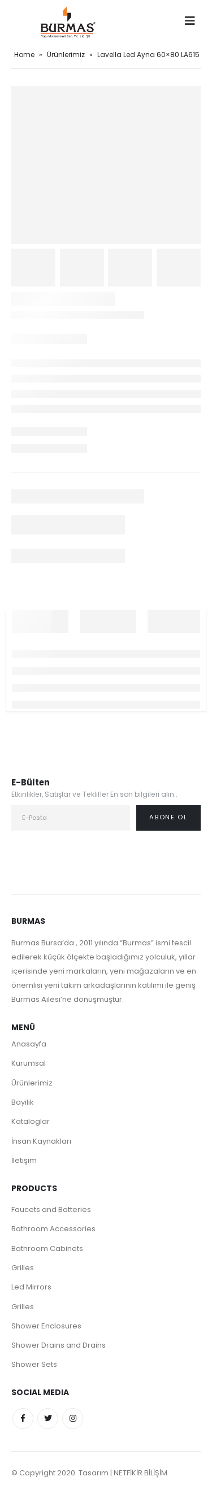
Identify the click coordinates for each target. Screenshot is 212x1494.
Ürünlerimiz (66, 54)
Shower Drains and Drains (58, 1345)
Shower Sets (34, 1364)
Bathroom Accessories (53, 1228)
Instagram (72, 1418)
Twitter (47, 1418)
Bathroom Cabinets (47, 1248)
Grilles (22, 1267)
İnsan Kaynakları (41, 1141)
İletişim (24, 1160)
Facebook (22, 1418)
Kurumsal (28, 1063)
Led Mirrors (31, 1287)
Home (24, 54)
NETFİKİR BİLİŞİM (140, 1472)
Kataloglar (30, 1121)
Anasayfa (28, 1044)
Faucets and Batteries (51, 1209)
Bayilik (22, 1102)
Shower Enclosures (46, 1326)
